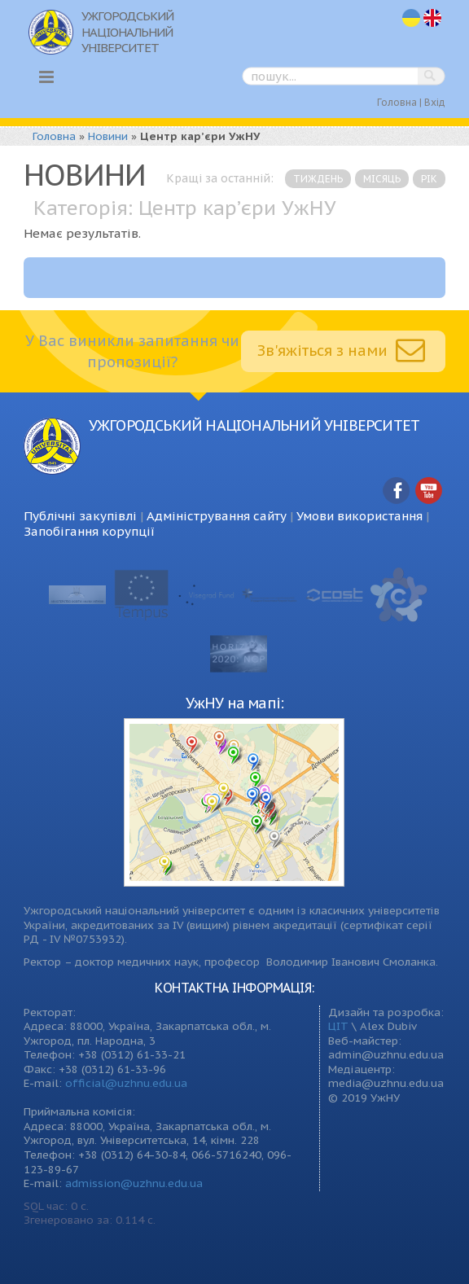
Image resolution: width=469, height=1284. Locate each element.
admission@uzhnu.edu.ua (134, 1183)
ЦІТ (338, 1026)
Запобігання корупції (89, 531)
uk (411, 18)
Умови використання (359, 516)
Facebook (396, 491)
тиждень (318, 179)
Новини (108, 136)
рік (429, 179)
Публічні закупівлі (80, 516)
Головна (397, 102)
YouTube (429, 491)
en (433, 18)
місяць (382, 179)
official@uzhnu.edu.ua (126, 1083)
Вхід (434, 102)
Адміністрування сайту (217, 516)
